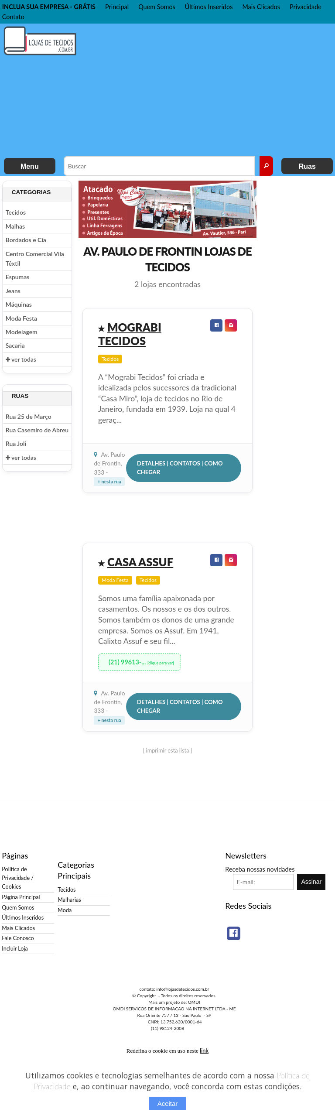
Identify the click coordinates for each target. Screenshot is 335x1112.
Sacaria (15, 345)
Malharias (69, 899)
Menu (30, 166)
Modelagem (22, 331)
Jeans (13, 290)
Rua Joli (16, 443)
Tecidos (16, 212)
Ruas (307, 166)
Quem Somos (156, 6)
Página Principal (21, 897)
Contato (13, 17)
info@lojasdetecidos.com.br (182, 989)
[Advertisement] (210, 89)
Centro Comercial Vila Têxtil (35, 258)
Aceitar (167, 1103)
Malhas (15, 226)
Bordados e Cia (26, 239)
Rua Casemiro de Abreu (37, 430)
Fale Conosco (18, 938)
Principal (117, 6)
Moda (65, 910)
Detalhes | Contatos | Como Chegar (179, 468)
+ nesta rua (109, 481)
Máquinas (19, 304)
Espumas (18, 277)
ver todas (21, 359)
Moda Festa (21, 318)
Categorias (31, 192)
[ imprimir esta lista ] (167, 750)
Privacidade (305, 6)
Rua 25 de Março (28, 416)
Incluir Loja (14, 948)
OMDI (194, 1002)
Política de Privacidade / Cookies (18, 878)
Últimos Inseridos (209, 6)
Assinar (311, 881)
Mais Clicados (261, 6)
